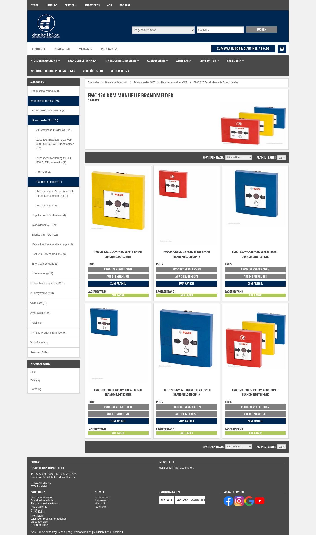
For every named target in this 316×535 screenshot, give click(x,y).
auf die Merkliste (118, 276)
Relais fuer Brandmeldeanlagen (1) (52, 244)
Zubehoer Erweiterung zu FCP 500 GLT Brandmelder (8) (54, 160)
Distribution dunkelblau (109, 532)
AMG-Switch (38, 512)
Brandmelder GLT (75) (45, 120)
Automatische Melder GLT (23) (54, 129)
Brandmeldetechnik (42, 500)
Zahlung (35, 380)
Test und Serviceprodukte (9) (49, 254)
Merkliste (85, 49)
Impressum (101, 500)
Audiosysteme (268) (42, 293)
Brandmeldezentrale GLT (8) (48, 110)
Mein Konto (109, 49)
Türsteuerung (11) (42, 273)
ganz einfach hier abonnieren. (176, 467)
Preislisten (36, 322)
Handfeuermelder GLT (49, 181)
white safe (37, 509)
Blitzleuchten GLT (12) (45, 234)
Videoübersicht (39, 342)
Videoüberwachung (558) (45, 91)
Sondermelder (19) (47, 205)
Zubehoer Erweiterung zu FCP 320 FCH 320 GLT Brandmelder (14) (55, 144)
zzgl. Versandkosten (79, 532)
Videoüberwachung (42, 497)
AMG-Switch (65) (40, 312)
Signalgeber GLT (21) (44, 224)
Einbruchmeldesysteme (44, 503)
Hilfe (33, 371)
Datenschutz (102, 497)
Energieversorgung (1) (45, 263)
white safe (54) (39, 303)
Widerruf (100, 503)
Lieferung (35, 389)
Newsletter (62, 49)
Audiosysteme (39, 506)
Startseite (38, 49)
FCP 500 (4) (43, 172)
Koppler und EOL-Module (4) (49, 215)
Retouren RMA (39, 352)
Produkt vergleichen (118, 269)
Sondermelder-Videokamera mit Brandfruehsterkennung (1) (55, 193)
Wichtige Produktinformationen (48, 332)
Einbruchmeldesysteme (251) (47, 283)
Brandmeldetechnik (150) (45, 100)
